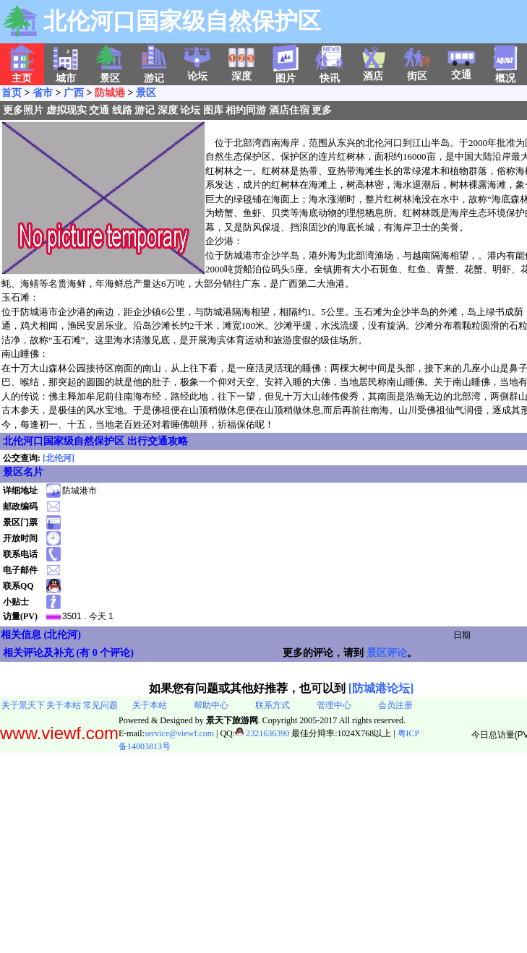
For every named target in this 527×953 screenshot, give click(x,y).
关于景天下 (23, 705)
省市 (43, 92)
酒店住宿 (289, 110)
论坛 (197, 71)
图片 (285, 74)
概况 (505, 74)
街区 (417, 71)
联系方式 (272, 705)
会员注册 (395, 705)
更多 (322, 110)
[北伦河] (58, 458)
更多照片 (23, 110)
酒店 (373, 71)
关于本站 (63, 705)
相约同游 (246, 110)
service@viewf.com (179, 733)
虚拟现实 (66, 110)
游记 (144, 110)
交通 (461, 70)
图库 (213, 110)
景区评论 (387, 652)
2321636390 (262, 733)
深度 (241, 71)
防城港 (110, 92)
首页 (11, 92)
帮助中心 (211, 705)
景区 (146, 92)
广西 (74, 92)
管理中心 (334, 705)
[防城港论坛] (381, 688)
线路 (122, 110)
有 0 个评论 (105, 652)
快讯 (329, 74)
